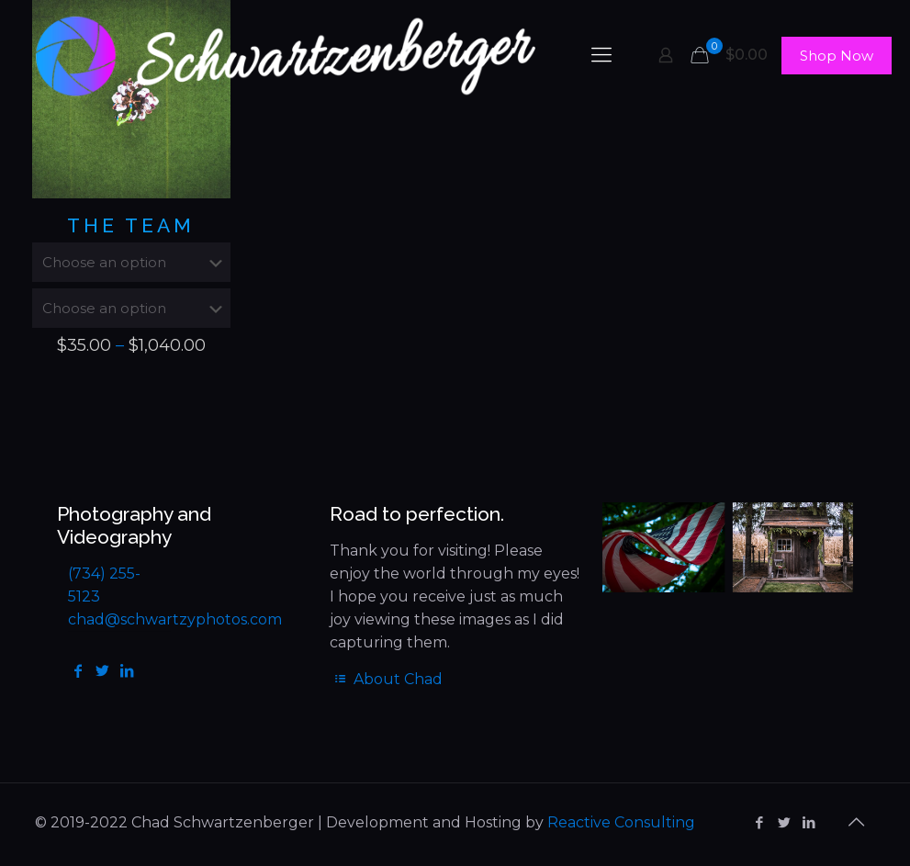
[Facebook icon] (760, 822)
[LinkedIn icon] (809, 822)
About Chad (386, 679)
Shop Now (836, 55)
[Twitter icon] (784, 822)
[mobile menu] (601, 55)
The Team (131, 225)
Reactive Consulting (621, 822)
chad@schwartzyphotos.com (175, 619)
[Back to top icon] (856, 822)
